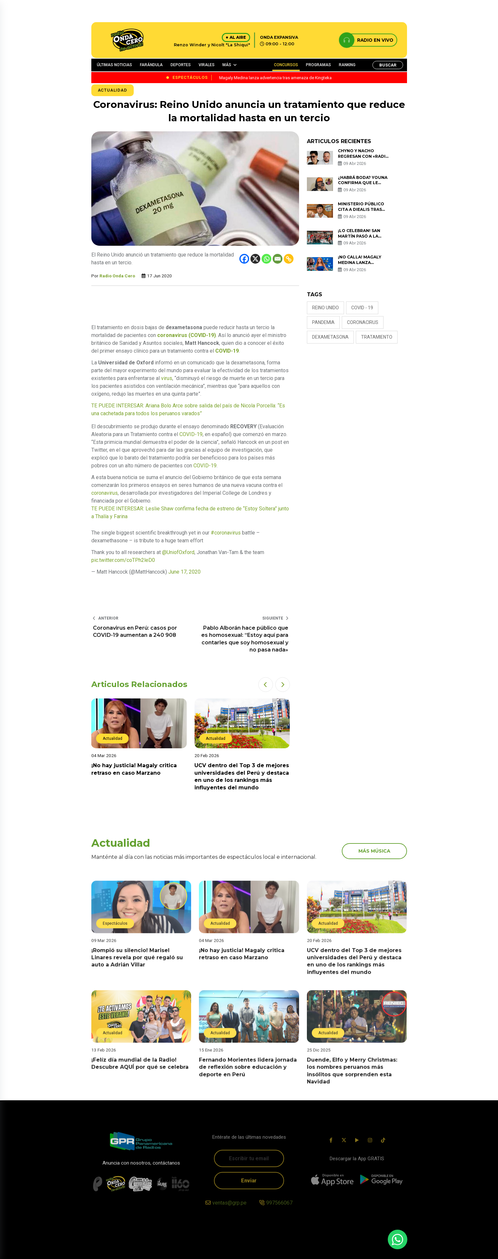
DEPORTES (181, 65)
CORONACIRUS (362, 322)
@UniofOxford (178, 552)
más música (374, 851)
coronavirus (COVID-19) (186, 335)
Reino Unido (325, 307)
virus (166, 378)
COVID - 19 (362, 307)
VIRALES (207, 65)
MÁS (226, 65)
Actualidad (112, 90)
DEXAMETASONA (330, 337)
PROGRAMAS (318, 65)
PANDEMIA (323, 322)
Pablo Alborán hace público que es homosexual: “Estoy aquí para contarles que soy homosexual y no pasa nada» (244, 639)
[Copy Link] (289, 259)
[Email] (277, 259)
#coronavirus (226, 533)
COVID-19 (227, 351)
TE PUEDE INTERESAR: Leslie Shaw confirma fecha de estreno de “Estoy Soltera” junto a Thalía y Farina (190, 512)
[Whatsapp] (266, 259)
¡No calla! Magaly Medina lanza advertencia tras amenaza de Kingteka (363, 265)
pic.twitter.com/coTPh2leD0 (123, 560)
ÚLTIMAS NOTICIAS (114, 65)
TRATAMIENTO (376, 337)
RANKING (347, 65)
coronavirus (104, 493)
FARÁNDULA (151, 65)
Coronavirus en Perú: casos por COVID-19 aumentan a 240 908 (135, 631)
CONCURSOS (286, 65)
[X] (255, 259)
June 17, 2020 (184, 572)
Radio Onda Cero (117, 275)
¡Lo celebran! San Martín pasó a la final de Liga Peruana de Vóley (364, 238)
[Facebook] (244, 259)
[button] (265, 684)
